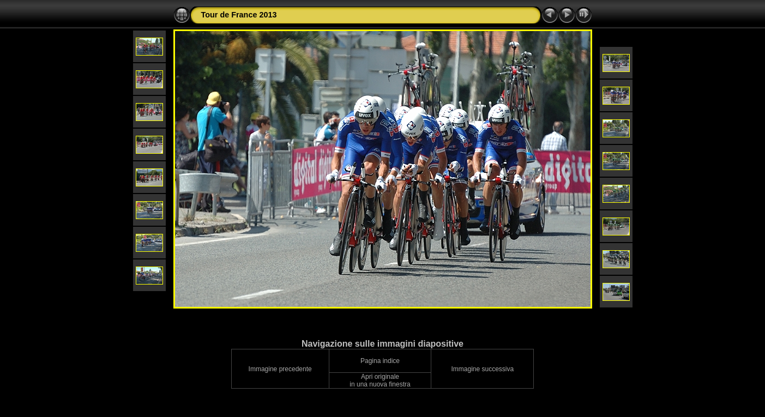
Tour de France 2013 (239, 14)
